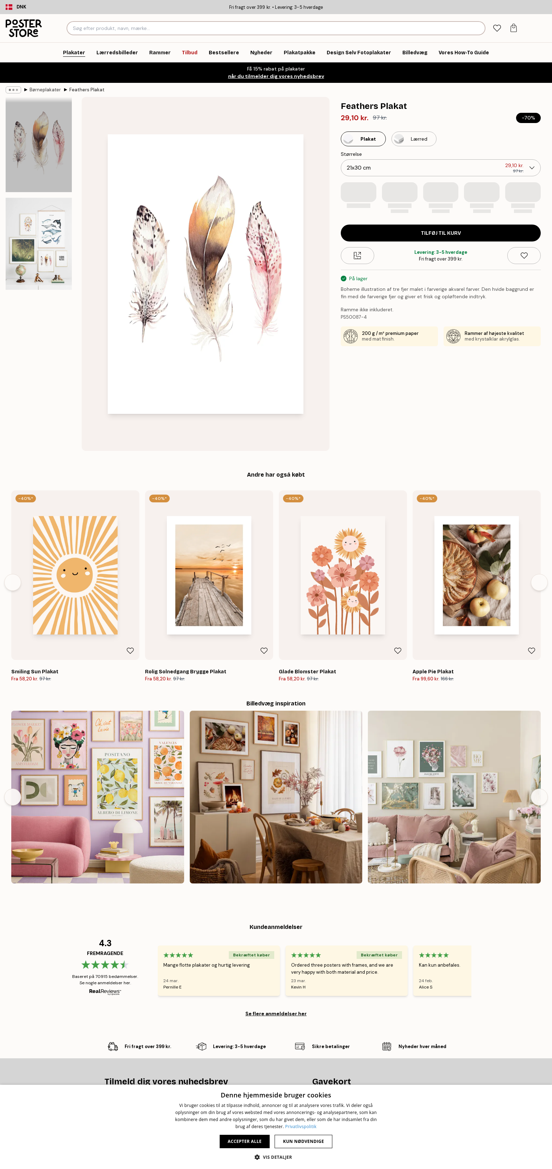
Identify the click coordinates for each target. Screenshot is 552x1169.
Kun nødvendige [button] (303, 1141)
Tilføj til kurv (441, 233)
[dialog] (276, 1127)
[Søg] (478, 28)
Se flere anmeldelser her (276, 1013)
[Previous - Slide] (12, 582)
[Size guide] (357, 255)
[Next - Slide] (539, 582)
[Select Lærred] (414, 138)
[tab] (497, 28)
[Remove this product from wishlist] (524, 255)
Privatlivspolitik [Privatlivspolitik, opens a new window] (300, 1127)
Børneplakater (45, 90)
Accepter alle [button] (245, 1141)
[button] (276, 1157)
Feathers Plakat (87, 90)
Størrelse (351, 154)
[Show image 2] (39, 244)
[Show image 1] (39, 144)
